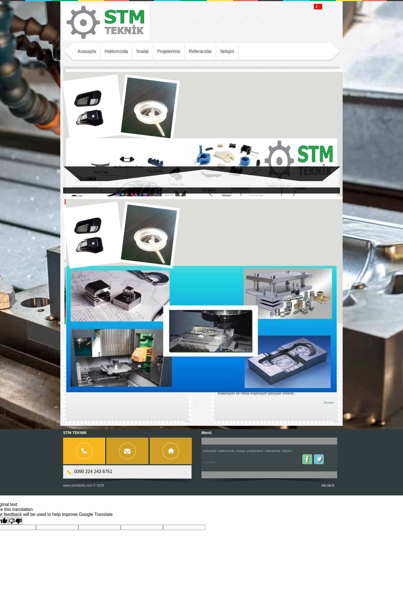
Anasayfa (209, 451)
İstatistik (209, 462)
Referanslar (273, 451)
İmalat (240, 451)
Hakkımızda (226, 451)
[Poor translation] (15, 521)
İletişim (287, 451)
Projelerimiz (254, 451)
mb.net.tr (327, 485)
